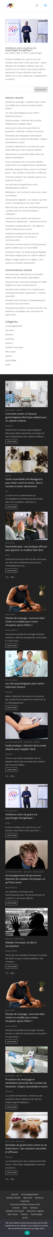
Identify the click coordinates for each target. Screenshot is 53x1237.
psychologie (36, 53)
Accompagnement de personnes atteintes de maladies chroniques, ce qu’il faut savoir (25, 879)
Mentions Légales (35, 1211)
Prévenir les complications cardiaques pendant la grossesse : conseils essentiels (25, 292)
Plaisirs (24, 1214)
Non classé (10, 351)
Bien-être (27, 1197)
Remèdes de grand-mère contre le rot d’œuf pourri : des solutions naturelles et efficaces (26, 1148)
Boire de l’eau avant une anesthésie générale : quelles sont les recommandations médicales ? (26, 210)
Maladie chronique (15, 1211)
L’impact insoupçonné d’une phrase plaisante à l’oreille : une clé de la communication (22, 236)
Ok (27, 1233)
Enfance (34, 1207)
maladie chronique (14, 347)
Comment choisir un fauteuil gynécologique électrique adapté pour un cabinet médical (26, 417)
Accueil (14, 1194)
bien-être (9, 330)
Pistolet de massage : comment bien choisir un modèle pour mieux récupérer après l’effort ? (25, 105)
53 (12, 577)
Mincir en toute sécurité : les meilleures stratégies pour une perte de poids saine (26, 311)
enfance (9, 343)
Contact (16, 1207)
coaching (9, 339)
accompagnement (13, 326)
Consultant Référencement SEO (25, 1204)
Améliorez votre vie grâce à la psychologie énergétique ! (20, 49)
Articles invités (13, 1197)
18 (12, 1179)
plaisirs (8, 356)
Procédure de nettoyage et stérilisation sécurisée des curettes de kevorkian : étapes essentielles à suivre (26, 139)
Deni (25, 1207)
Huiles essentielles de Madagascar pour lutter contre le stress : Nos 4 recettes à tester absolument (24, 483)
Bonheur (39, 1197)
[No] (49, 1228)
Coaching (24, 1201)
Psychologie (36, 1214)
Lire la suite (11, 441)
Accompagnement (29, 1194)
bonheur (9, 334)
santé (8, 364)
